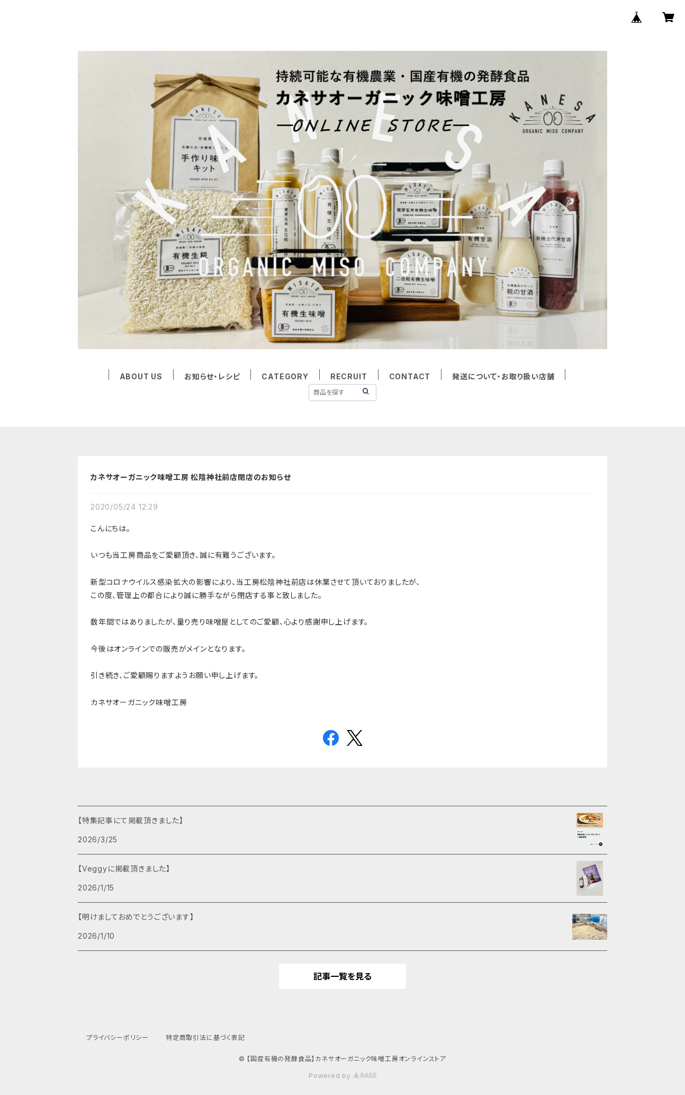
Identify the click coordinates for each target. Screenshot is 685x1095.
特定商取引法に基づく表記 (205, 1037)
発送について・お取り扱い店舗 (503, 376)
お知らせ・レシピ (212, 376)
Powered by (342, 1076)
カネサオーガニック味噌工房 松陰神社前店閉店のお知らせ (191, 477)
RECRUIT (348, 376)
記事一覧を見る (342, 976)
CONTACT (410, 376)
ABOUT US (141, 376)
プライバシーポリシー (117, 1037)
